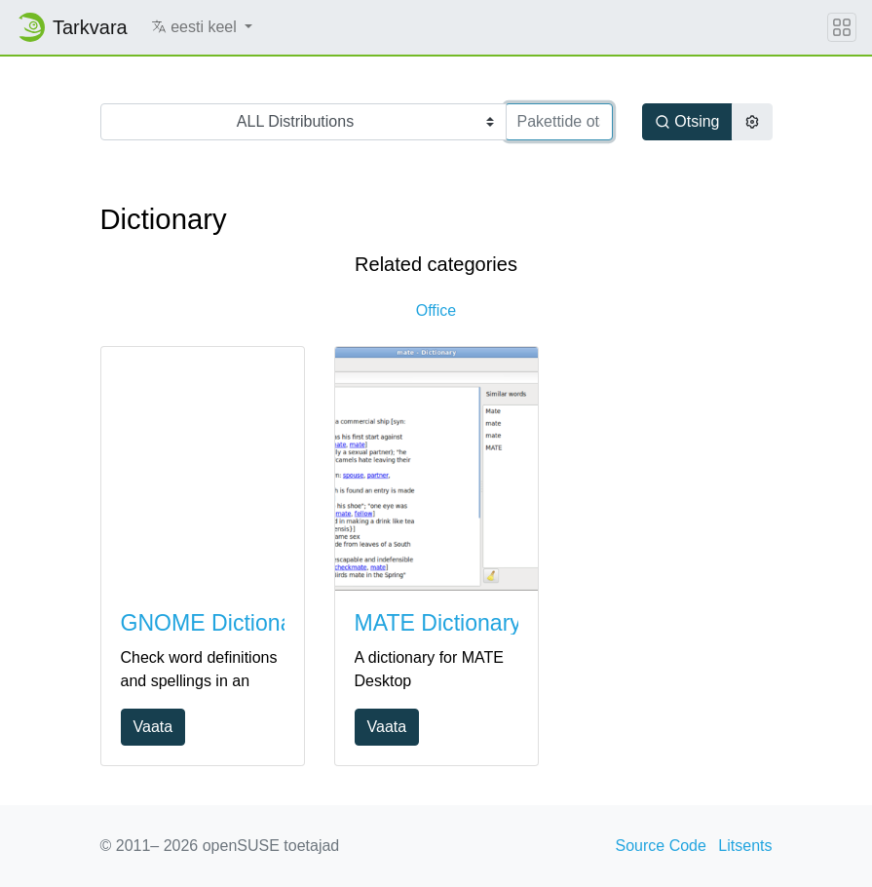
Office (436, 310)
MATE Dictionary (438, 623)
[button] (202, 27)
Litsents (745, 845)
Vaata (153, 726)
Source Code (661, 845)
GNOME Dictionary (216, 623)
